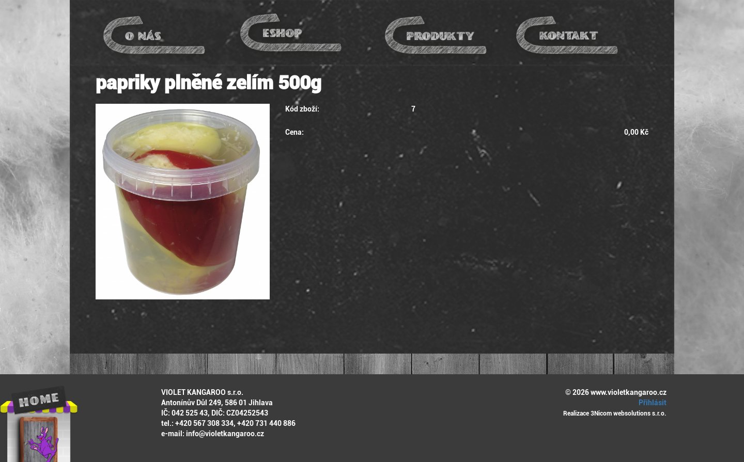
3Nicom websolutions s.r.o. (629, 413)
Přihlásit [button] (651, 403)
